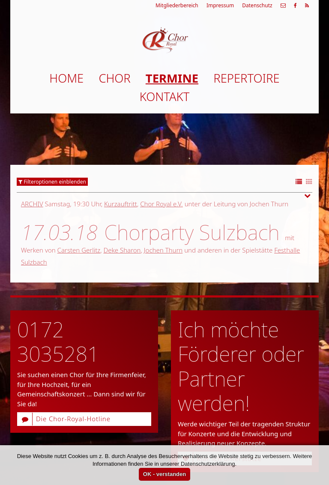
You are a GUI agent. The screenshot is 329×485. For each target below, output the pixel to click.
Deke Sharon (122, 250)
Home (66, 78)
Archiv (32, 203)
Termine (172, 78)
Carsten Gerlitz (79, 250)
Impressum (220, 5)
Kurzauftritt (120, 203)
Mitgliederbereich (177, 5)
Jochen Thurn (163, 250)
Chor (114, 78)
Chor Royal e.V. (161, 203)
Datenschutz (257, 5)
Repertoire (246, 78)
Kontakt (164, 96)
